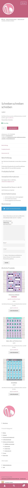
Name (5, 242)
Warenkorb (22, 485)
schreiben (4, 138)
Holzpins (5, 435)
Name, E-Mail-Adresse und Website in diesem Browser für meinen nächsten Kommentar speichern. (12, 257)
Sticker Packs (7, 448)
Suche (14, 485)
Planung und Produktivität (8, 437)
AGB (4, 467)
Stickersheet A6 (21, 19)
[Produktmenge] (4, 128)
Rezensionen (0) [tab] (5, 153)
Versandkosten (10, 117)
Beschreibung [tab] (5, 145)
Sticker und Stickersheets (11, 19)
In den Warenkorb (13, 128)
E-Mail (5, 249)
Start (4, 19)
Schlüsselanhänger (7, 439)
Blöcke (4, 433)
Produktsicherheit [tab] (6, 149)
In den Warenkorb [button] (14, 310)
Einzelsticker (7, 446)
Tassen (4, 453)
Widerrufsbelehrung (7, 465)
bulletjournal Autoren (11, 137)
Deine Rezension (7, 224)
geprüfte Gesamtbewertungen (14, 299)
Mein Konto (5, 423)
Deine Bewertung (7, 221)
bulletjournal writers (21, 137)
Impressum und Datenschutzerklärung (10, 478)
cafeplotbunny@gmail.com (8, 181)
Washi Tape (5, 455)
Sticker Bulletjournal (10, 138)
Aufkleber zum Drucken (9, 444)
